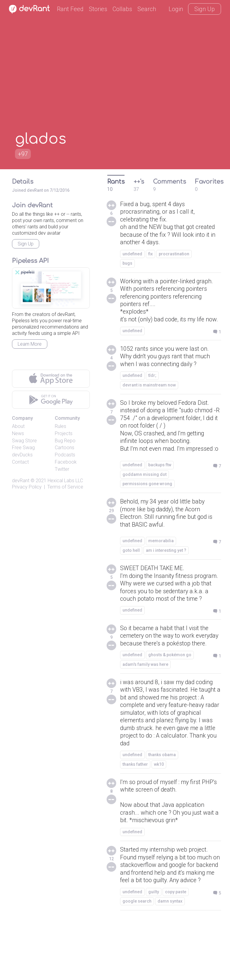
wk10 (159, 786)
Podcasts (65, 455)
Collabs (122, 9)
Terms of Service (65, 487)
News (18, 433)
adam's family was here (145, 685)
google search (137, 933)
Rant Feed (70, 9)
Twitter (62, 469)
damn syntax (170, 933)
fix (150, 254)
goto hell (131, 562)
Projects (63, 433)
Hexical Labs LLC (65, 480)
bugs (127, 264)
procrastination (174, 254)
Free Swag (23, 447)
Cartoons (64, 447)
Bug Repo (65, 440)
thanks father (135, 786)
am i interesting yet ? (166, 562)
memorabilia (161, 552)
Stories (98, 9)
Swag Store (24, 440)
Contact (20, 462)
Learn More (30, 344)
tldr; (152, 377)
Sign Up (204, 9)
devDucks (22, 455)
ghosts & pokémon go (169, 675)
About (18, 426)
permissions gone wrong (147, 495)
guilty (153, 923)
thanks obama (162, 777)
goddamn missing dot (144, 485)
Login (176, 9)
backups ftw (159, 476)
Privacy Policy (27, 487)
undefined (132, 254)
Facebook (66, 462)
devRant (20, 480)
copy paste (175, 923)
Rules (60, 426)
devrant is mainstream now (149, 387)
